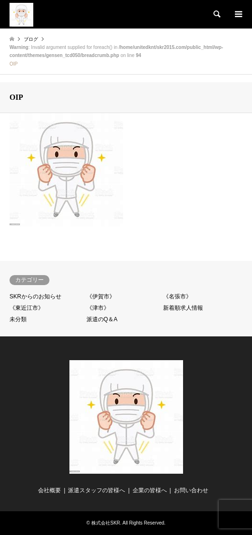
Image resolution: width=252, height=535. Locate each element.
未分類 (18, 319)
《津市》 (98, 308)
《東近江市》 (27, 308)
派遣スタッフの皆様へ (96, 490)
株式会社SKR (105, 522)
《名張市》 (177, 296)
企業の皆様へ (150, 490)
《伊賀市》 (101, 296)
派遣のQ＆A (102, 319)
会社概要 (49, 490)
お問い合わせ (191, 490)
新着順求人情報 (183, 308)
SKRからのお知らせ (35, 296)
